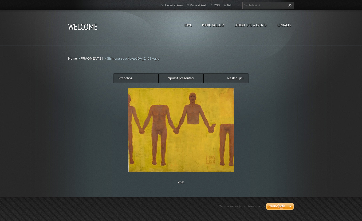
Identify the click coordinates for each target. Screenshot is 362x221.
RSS (217, 5)
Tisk (229, 5)
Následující (235, 78)
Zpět (181, 182)
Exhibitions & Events (250, 25)
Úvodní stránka (173, 5)
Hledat (289, 5)
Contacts (284, 25)
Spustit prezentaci (181, 78)
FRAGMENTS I (92, 58)
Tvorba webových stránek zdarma (242, 206)
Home (188, 25)
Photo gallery (213, 25)
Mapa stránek (198, 5)
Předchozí (125, 78)
